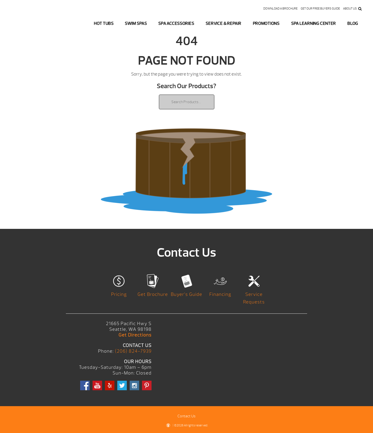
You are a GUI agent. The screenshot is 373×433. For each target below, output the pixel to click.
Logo (31, 21)
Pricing (119, 294)
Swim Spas (136, 23)
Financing (220, 294)
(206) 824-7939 (133, 351)
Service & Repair (223, 23)
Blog (352, 23)
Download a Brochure (280, 8)
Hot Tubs (103, 23)
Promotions (266, 23)
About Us (350, 8)
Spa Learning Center (313, 23)
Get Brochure (152, 294)
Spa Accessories (176, 23)
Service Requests (254, 298)
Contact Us (186, 416)
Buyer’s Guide (186, 294)
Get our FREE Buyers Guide (320, 8)
